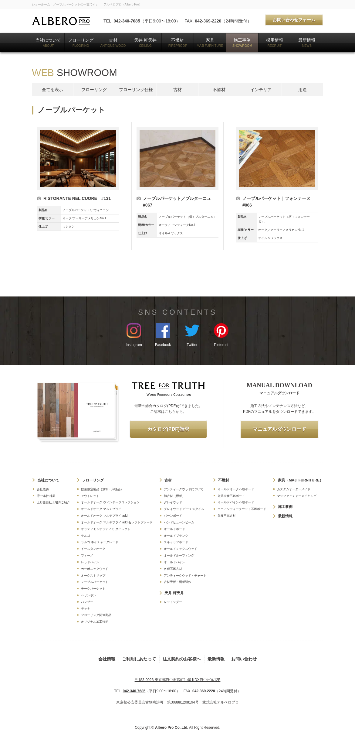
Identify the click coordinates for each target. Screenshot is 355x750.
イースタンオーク (93, 548)
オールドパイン (174, 562)
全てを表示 (52, 89)
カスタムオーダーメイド (293, 489)
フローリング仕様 (136, 89)
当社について (48, 42)
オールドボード (174, 529)
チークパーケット (93, 588)
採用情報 (274, 42)
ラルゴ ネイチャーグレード (99, 542)
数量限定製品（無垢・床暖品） (102, 489)
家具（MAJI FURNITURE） (300, 480)
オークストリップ (93, 575)
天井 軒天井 (145, 42)
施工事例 (242, 42)
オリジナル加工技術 (94, 621)
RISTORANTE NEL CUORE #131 (77, 198)
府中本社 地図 (46, 496)
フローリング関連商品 (96, 615)
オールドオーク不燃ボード (236, 489)
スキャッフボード (176, 542)
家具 (210, 42)
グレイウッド (173, 502)
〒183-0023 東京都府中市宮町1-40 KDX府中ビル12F (178, 680)
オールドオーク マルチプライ (101, 509)
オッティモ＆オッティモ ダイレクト (105, 529)
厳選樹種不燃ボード (231, 496)
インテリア (261, 89)
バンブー (87, 602)
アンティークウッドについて (183, 489)
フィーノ (87, 555)
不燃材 (177, 42)
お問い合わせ (244, 658)
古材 (113, 42)
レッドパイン (90, 562)
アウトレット (90, 496)
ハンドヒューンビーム (179, 522)
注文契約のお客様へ (182, 658)
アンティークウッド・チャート (185, 575)
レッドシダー (173, 602)
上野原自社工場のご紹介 (53, 502)
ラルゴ (85, 535)
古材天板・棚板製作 (177, 582)
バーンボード (173, 515)
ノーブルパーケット (94, 582)
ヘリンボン (88, 595)
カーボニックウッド (94, 568)
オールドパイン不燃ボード (236, 502)
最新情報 (306, 42)
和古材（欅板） (174, 496)
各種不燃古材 (173, 568)
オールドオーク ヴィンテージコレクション (110, 502)
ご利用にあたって (139, 658)
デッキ (85, 608)
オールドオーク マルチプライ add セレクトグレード (117, 522)
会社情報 (106, 658)
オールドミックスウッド (180, 548)
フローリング (80, 42)
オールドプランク (176, 535)
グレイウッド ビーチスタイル (184, 509)
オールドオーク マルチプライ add (104, 515)
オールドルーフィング (179, 555)
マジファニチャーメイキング (296, 496)
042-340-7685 (126, 21)
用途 (302, 89)
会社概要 (43, 489)
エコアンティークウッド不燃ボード (242, 509)
